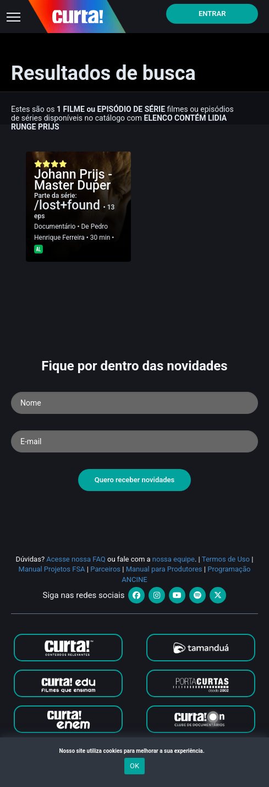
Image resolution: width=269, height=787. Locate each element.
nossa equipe (173, 559)
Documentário (54, 226)
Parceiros (105, 569)
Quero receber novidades (135, 480)
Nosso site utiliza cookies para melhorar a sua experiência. (134, 751)
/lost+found (68, 205)
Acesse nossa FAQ (76, 559)
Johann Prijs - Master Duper (73, 180)
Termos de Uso (226, 559)
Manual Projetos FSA (52, 569)
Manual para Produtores (164, 569)
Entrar (212, 13)
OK (134, 766)
